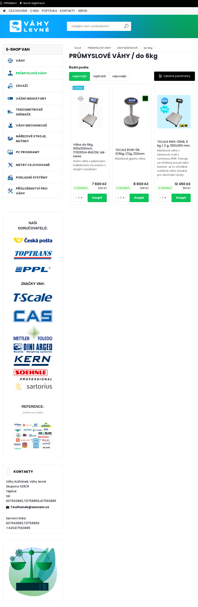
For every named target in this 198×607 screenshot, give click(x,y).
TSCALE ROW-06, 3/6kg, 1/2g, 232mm (130, 152)
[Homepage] (4, 11)
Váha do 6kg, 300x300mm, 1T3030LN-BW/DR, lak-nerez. (89, 150)
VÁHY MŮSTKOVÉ (127, 48)
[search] (126, 27)
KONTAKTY (67, 11)
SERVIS (82, 11)
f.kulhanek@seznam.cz (30, 507)
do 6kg (148, 48)
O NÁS (34, 11)
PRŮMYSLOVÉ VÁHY (99, 48)
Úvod (77, 48)
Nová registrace (34, 3)
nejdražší (99, 76)
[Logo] (29, 26)
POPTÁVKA (49, 11)
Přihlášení (10, 3)
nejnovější (119, 76)
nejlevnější (79, 76)
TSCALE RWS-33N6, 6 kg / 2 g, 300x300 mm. (173, 144)
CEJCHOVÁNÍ (18, 11)
